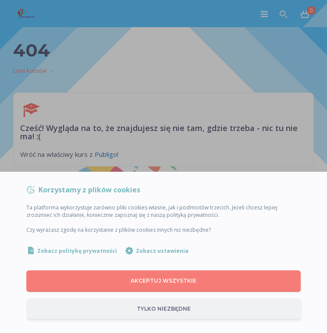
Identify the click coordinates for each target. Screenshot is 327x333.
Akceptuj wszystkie (163, 280)
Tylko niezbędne (164, 308)
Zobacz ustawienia (162, 251)
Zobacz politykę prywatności (77, 251)
